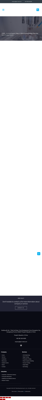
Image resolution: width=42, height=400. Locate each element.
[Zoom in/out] (9, 397)
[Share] (4, 397)
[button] (3, 9)
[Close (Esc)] (1, 397)
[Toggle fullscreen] (7, 397)
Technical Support (10, 33)
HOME (3, 33)
